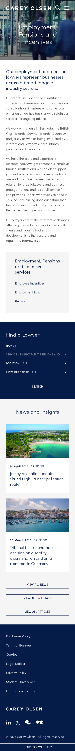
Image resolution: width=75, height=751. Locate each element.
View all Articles (37, 612)
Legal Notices (16, 663)
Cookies (11, 654)
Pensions (21, 301)
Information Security (20, 691)
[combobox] (37, 354)
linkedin (8, 722)
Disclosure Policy (18, 636)
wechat (28, 722)
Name (10, 345)
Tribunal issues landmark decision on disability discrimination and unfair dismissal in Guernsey (32, 555)
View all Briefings (37, 598)
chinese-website (39, 722)
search (37, 386)
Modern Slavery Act (20, 681)
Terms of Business (19, 645)
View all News (37, 584)
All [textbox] (25, 363)
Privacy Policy (16, 672)
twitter (18, 723)
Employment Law (27, 292)
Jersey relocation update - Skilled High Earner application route (37, 478)
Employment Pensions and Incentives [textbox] (44, 354)
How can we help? (37, 747)
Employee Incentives (30, 283)
